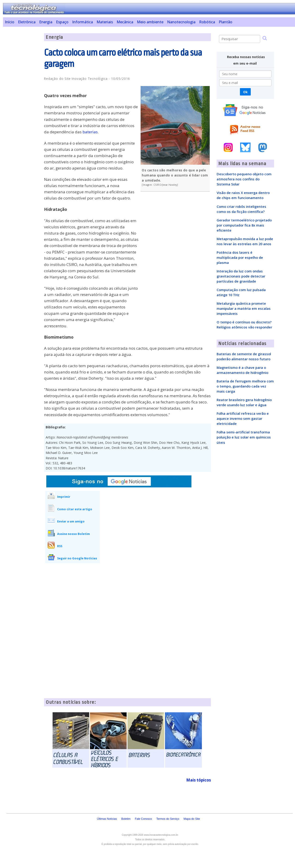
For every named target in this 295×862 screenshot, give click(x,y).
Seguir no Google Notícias (77, 558)
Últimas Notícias (107, 818)
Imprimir (63, 497)
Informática (82, 21)
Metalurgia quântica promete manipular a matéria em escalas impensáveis (244, 308)
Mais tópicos (198, 780)
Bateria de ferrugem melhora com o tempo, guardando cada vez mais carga (245, 386)
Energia (45, 21)
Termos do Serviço (167, 818)
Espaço (62, 21)
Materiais (105, 21)
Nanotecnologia (181, 21)
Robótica (207, 21)
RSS (59, 546)
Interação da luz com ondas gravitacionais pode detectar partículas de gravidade (241, 276)
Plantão (225, 21)
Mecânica (125, 21)
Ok (245, 92)
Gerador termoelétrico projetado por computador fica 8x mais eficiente (244, 225)
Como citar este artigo (74, 509)
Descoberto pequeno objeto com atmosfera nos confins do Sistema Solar (244, 179)
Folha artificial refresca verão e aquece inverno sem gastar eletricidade (243, 418)
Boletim (125, 818)
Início (9, 21)
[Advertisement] (21, 102)
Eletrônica (26, 21)
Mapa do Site (192, 818)
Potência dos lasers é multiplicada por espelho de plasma (240, 257)
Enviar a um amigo (71, 521)
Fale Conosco (143, 818)
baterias (90, 131)
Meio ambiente (150, 21)
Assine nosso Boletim (73, 534)
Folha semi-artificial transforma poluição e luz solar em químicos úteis (244, 437)
